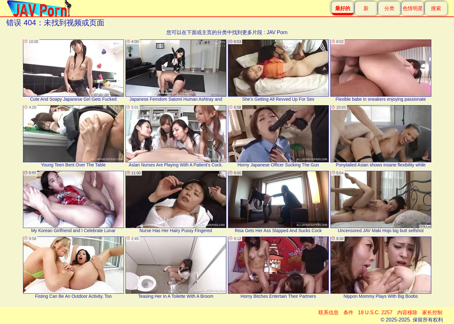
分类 (389, 8)
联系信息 (328, 312)
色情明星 (413, 8)
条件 (348, 312)
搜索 (436, 8)
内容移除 (407, 312)
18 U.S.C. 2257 (375, 312)
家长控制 (432, 312)
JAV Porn (276, 32)
